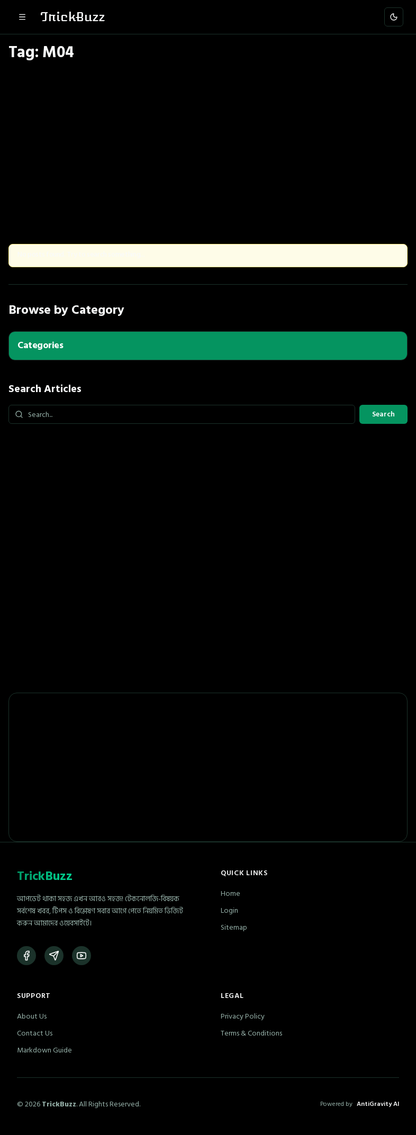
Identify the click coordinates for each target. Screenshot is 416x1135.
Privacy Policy (243, 1016)
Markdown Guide (44, 1050)
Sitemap (234, 927)
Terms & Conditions (251, 1033)
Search (383, 414)
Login (229, 910)
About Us (32, 1016)
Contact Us (34, 1033)
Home (230, 893)
